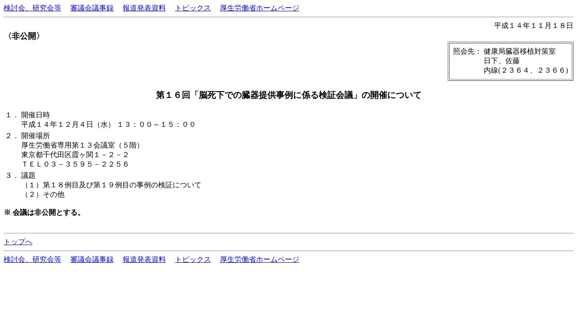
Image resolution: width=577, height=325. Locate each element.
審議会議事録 (92, 8)
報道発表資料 (144, 8)
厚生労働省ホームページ (259, 8)
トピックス (193, 8)
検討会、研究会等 (32, 8)
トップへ (18, 242)
